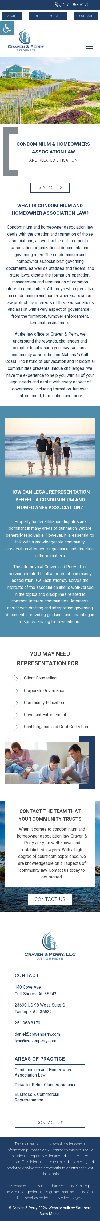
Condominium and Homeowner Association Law (43, 1072)
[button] (7, 28)
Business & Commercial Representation (37, 1097)
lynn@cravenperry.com (35, 1040)
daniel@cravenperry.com (37, 1034)
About (12, 15)
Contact (86, 15)
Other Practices (48, 15)
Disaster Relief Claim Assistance (46, 1084)
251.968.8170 (76, 4)
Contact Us (50, 188)
